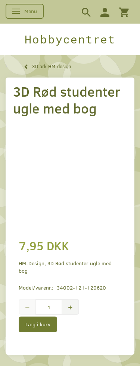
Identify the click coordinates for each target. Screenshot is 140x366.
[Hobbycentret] (70, 39)
